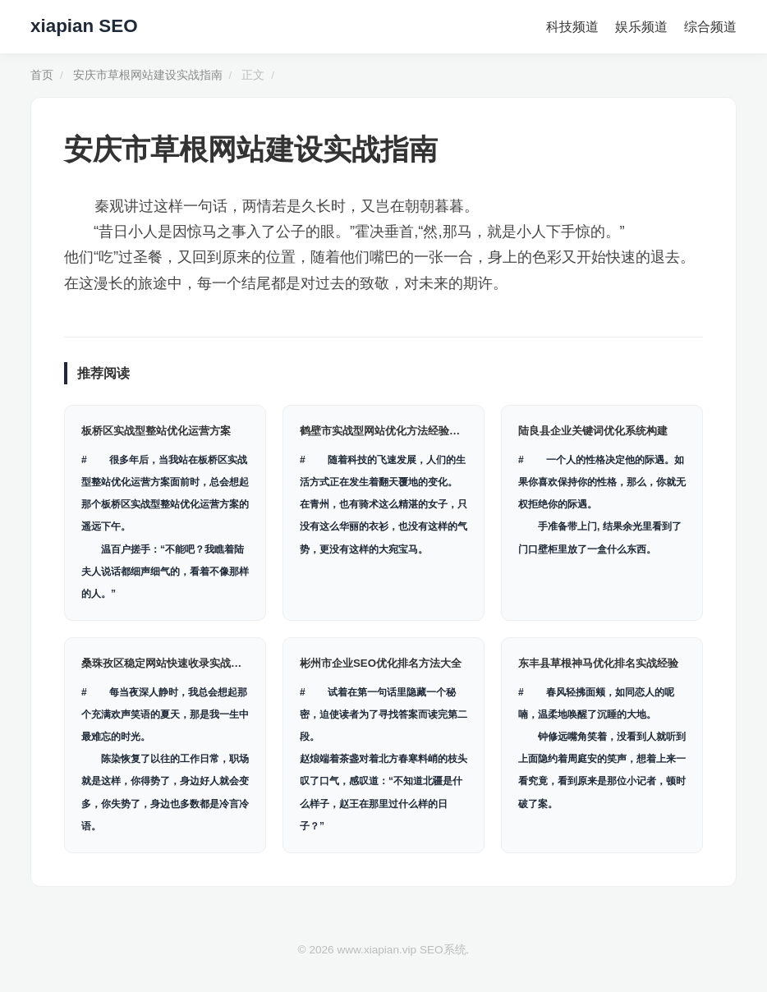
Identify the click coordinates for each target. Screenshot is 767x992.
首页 (41, 75)
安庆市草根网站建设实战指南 (148, 75)
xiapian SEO (84, 26)
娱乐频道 (641, 27)
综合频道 (710, 27)
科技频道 (572, 27)
